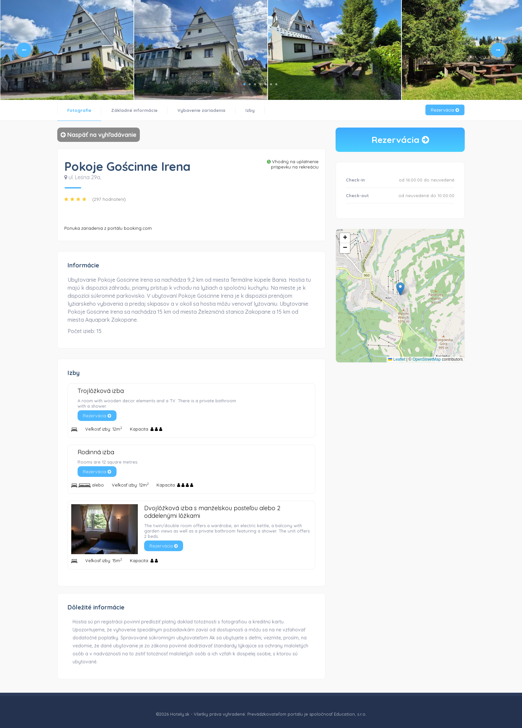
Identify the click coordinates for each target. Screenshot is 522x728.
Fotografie (79, 110)
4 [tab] (260, 84)
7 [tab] (276, 84)
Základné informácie (134, 110)
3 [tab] (255, 84)
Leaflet (396, 359)
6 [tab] (271, 84)
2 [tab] (250, 84)
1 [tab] (244, 84)
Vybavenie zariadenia (201, 110)
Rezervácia (445, 110)
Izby (250, 110)
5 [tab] (266, 84)
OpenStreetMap (426, 359)
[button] (400, 289)
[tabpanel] (67, 50)
